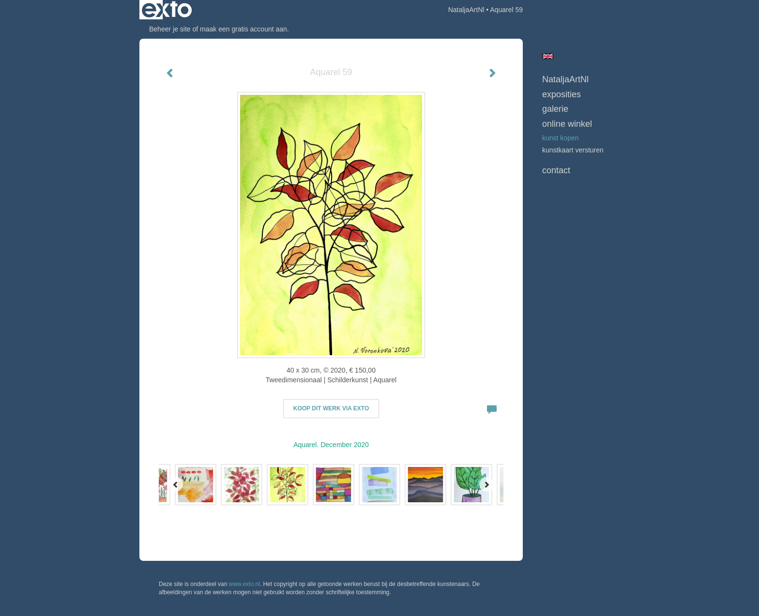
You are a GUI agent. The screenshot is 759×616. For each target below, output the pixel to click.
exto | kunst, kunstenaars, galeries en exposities (166, 9)
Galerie (555, 109)
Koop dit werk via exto (331, 408)
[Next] (486, 484)
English (547, 56)
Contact (556, 170)
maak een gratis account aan (243, 29)
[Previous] (175, 484)
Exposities (561, 94)
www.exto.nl (244, 584)
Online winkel (567, 124)
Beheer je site (170, 29)
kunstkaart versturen (573, 150)
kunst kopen (560, 138)
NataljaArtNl (466, 10)
